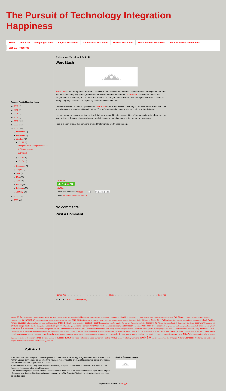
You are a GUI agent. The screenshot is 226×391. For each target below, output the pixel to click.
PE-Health (144, 328)
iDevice (112, 326)
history (93, 326)
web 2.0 (84, 195)
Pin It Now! (61, 181)
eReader (69, 323)
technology (173, 334)
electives (45, 323)
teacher (140, 334)
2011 (16, 128)
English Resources (68, 42)
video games (95, 338)
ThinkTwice (187, 334)
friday (188, 323)
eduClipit (60, 188)
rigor (129, 331)
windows (23, 340)
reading (80, 331)
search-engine (172, 331)
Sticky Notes (94, 334)
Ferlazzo (102, 323)
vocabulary (76, 195)
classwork (207, 317)
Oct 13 (21, 158)
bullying (150, 317)
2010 (16, 197)
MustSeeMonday (94, 328)
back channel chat (112, 317)
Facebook (88, 323)
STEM (86, 334)
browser (145, 317)
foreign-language (165, 323)
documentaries (182, 320)
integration (128, 326)
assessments (95, 317)
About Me (25, 42)
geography (199, 323)
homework (100, 326)
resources (123, 331)
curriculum (109, 320)
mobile (56, 328)
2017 (16, 106)
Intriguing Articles (43, 42)
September (21, 166)
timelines (211, 334)
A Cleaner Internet (25, 149)
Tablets (134, 334)
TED (181, 334)
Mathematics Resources (95, 42)
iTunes (158, 326)
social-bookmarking (19, 334)
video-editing (105, 338)
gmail (213, 323)
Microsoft (28, 328)
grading (67, 326)
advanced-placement (60, 317)
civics (193, 317)
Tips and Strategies (17, 338)
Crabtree (89, 320)
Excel (74, 323)
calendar (170, 317)
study (123, 334)
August (19, 170)
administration (39, 317)
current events (98, 320)
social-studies (49, 334)
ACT (31, 317)
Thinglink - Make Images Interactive (33, 146)
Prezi (213, 328)
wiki (18, 340)
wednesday (189, 338)
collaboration (28, 320)
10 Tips (20, 317)
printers (27, 331)
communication (52, 320)
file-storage (126, 323)
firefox (143, 323)
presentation (205, 328)
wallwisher (135, 338)
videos (114, 337)
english (61, 323)
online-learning (120, 328)
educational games (34, 323)
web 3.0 (154, 338)
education (22, 323)
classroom (199, 317)
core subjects (79, 320)
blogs (134, 317)
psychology (63, 331)
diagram (125, 320)
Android (78, 317)
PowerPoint (182, 328)
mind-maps (35, 328)
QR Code (70, 331)
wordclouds (30, 340)
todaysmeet (33, 338)
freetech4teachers (178, 323)
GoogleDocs (41, 326)
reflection (88, 331)
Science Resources (123, 42)
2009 (16, 200)
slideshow (187, 331)
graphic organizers (83, 326)
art (88, 317)
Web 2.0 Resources (19, 48)
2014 (16, 117)
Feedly (96, 323)
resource (115, 331)
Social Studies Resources (151, 42)
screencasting (160, 331)
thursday (204, 334)
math (213, 326)
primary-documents (17, 331)
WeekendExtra (200, 338)
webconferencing (163, 338)
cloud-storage (16, 320)
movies (70, 328)
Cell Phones (179, 317)
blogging (127, 317)
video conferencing (82, 338)
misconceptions (46, 328)
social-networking (34, 334)
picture (156, 328)
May (18, 177)
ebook (189, 320)
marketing (207, 326)
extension (80, 323)
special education (63, 334)
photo (150, 328)
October (20, 139)
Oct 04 (21, 161)
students (116, 334)
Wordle (37, 340)
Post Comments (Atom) (77, 299)
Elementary (52, 323)
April (18, 181)
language (169, 326)
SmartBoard (195, 331)
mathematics (17, 328)
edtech (204, 320)
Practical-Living (193, 328)
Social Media (209, 331)
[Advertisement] (31, 76)
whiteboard (211, 338)
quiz (75, 331)
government (60, 326)
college (38, 320)
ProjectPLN (55, 331)
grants (73, 326)
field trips (109, 323)
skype (181, 331)
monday (63, 328)
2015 (16, 114)
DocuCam (172, 320)
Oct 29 (21, 142)
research (108, 331)
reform (94, 331)
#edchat (13, 317)
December (21, 132)
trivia (54, 338)
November (21, 135)
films (133, 323)
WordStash (61, 91)
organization (129, 328)
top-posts (49, 338)
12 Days (27, 317)
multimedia (76, 328)
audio (103, 317)
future (192, 323)
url (73, 338)
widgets (13, 340)
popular (175, 328)
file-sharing (117, 323)
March (19, 184)
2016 (16, 110)
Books (139, 317)
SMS (201, 331)
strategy (109, 334)
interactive (137, 326)
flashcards (67, 195)
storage (102, 334)
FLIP (157, 323)
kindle (163, 326)
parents (137, 328)
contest (68, 320)
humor (107, 326)
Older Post (161, 295)
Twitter (68, 337)
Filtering (138, 323)
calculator (164, 317)
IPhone (148, 326)
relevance (101, 331)
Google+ (34, 326)
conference (62, 320)
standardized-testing (77, 334)
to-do (26, 338)
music (83, 328)
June (18, 173)
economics (197, 320)
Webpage (173, 338)
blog (122, 317)
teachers (148, 334)
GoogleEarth (50, 326)
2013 (16, 121)
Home (12, 42)
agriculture (71, 317)
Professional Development (40, 331)
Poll (170, 328)
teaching (155, 334)
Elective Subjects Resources (185, 42)
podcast (165, 328)
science (140, 331)
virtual (120, 338)
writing (43, 340)
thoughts (196, 334)
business (157, 317)
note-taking (110, 328)
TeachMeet (164, 334)
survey (128, 334)
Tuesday (60, 338)
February (20, 188)
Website (181, 338)
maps (201, 326)
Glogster (207, 323)
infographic (119, 326)
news (103, 328)
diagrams (132, 320)
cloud (213, 317)
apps (84, 317)
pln (160, 328)
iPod (154, 326)
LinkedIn (196, 326)
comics (44, 320)
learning (175, 326)
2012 (16, 125)
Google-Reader (24, 326)
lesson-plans (182, 326)
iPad (143, 326)
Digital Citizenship (143, 320)
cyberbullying (117, 320)
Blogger (124, 383)
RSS (133, 331)
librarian (190, 326)
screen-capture (149, 331)
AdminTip (48, 317)
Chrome (187, 317)
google (14, 325)
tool (39, 338)
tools (44, 338)
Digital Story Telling (159, 320)
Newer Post (61, 295)
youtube (49, 340)
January (20, 192)
